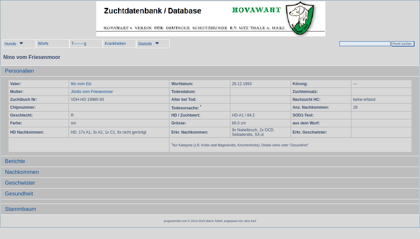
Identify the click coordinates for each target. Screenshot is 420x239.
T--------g (78, 43)
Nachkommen (22, 172)
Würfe (43, 43)
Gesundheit (19, 194)
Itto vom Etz (81, 84)
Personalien (19, 71)
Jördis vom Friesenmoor (92, 91)
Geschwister (20, 183)
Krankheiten (115, 43)
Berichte (15, 161)
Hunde (14, 43)
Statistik (148, 43)
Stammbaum (20, 209)
